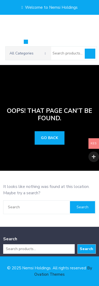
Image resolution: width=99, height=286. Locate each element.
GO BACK (49, 138)
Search (90, 54)
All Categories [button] (28, 53)
